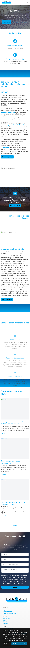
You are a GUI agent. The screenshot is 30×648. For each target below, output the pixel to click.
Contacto (5, 621)
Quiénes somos (6, 618)
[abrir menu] (27, 2)
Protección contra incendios (9, 613)
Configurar (7, 644)
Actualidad (5, 623)
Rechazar (16, 644)
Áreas (4, 610)
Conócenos (6, 22)
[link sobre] (15, 600)
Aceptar (23, 644)
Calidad (4, 620)
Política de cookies (18, 640)
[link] (6, 2)
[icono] (15, 42)
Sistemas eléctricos (7, 611)
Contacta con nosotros (20, 22)
